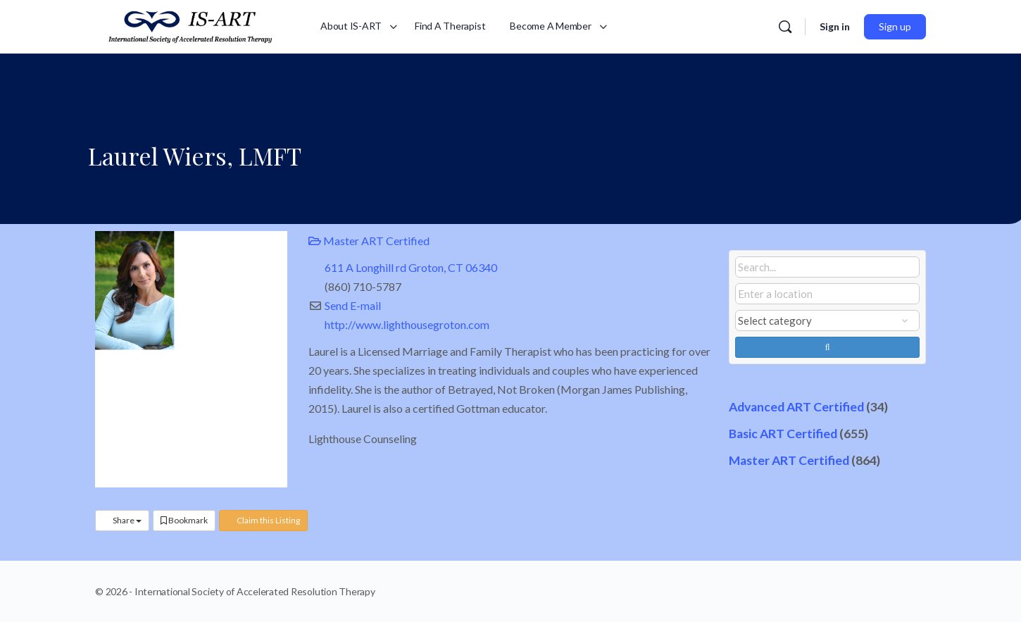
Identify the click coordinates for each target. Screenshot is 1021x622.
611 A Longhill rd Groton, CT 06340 (411, 267)
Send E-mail (353, 305)
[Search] (785, 26)
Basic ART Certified (783, 433)
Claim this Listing (263, 520)
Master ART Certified (369, 240)
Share (122, 520)
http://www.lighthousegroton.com (407, 324)
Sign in (835, 26)
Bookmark (184, 520)
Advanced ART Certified (796, 406)
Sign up (895, 26)
